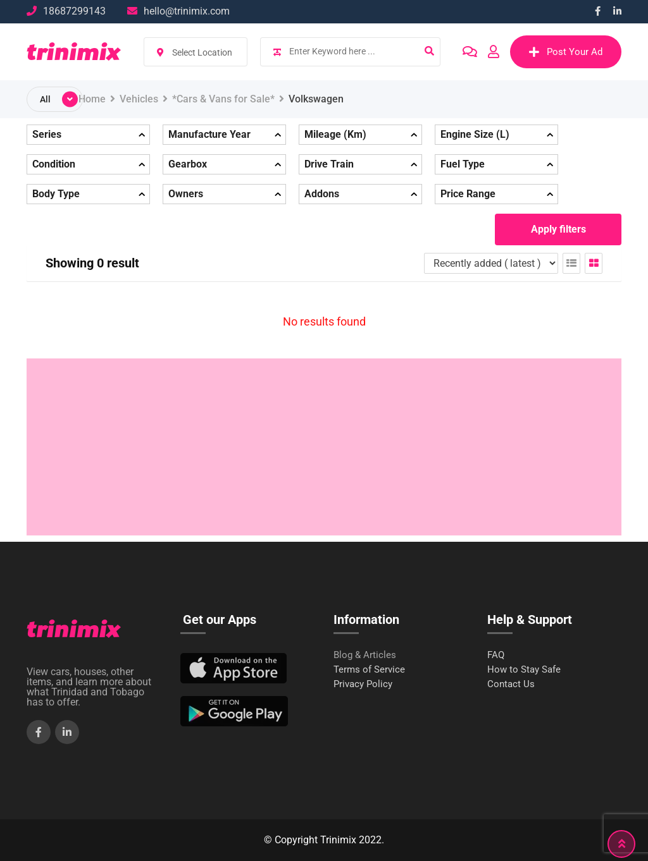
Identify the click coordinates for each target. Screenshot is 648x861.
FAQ (495, 655)
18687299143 (74, 11)
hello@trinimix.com (187, 11)
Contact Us (511, 684)
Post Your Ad (565, 52)
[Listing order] (491, 263)
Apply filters (558, 229)
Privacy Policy (362, 684)
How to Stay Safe (524, 669)
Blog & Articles (364, 655)
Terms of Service (369, 669)
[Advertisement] (324, 446)
